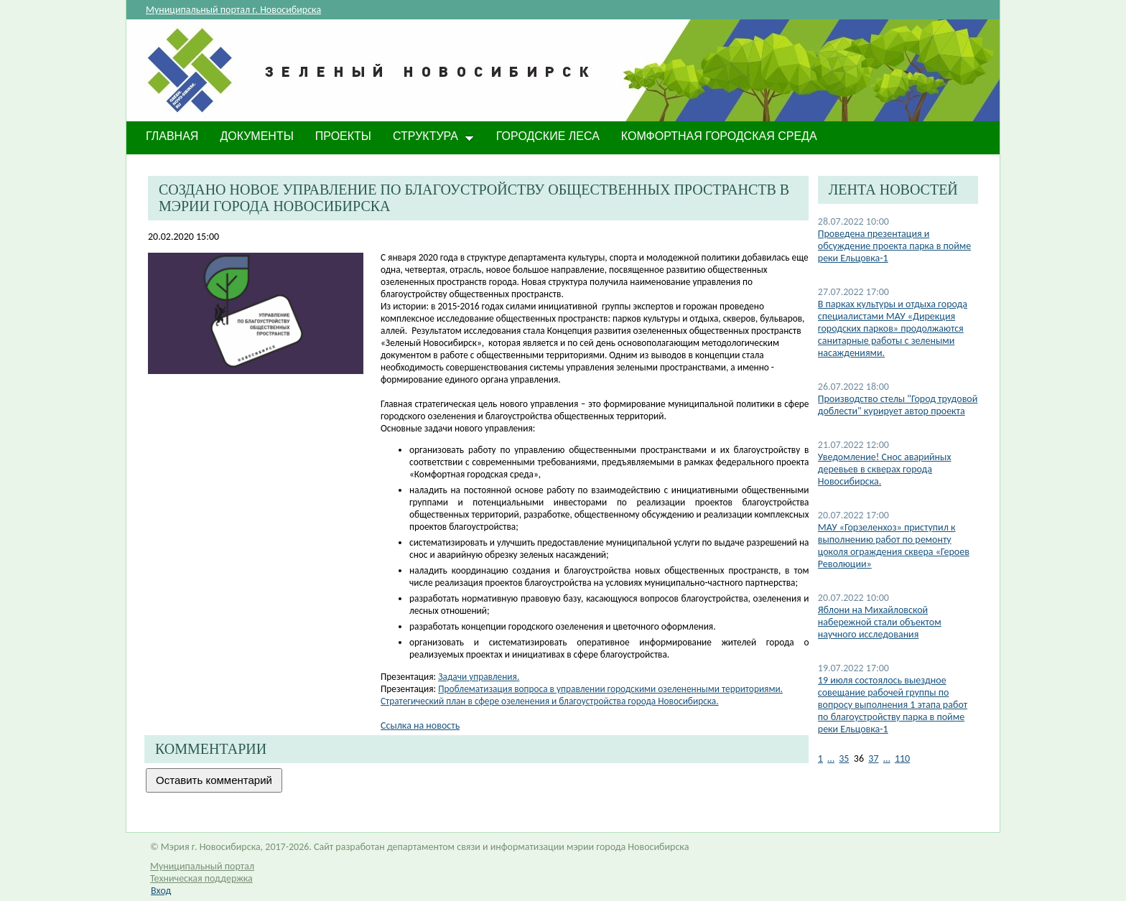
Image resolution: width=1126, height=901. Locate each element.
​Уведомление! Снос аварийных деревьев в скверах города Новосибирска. (884, 469)
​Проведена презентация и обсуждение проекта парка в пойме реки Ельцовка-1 (894, 246)
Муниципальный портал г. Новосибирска (233, 10)
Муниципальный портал (202, 866)
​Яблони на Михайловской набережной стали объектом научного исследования (879, 622)
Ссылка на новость (420, 725)
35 (844, 758)
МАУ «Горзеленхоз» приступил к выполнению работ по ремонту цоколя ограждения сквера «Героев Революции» (893, 545)
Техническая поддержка (201, 878)
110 (902, 758)
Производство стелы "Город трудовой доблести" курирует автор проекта (898, 405)
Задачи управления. (478, 677)
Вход (161, 890)
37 (873, 758)
